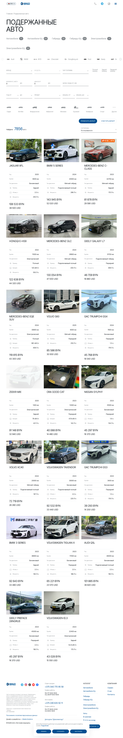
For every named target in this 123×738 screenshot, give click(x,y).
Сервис (110, 688)
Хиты (85, 713)
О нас (110, 691)
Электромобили (89, 705)
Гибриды (86, 696)
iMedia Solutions (27, 719)
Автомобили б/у (89, 691)
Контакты (111, 694)
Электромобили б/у (90, 708)
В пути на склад (89, 720)
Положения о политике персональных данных (21, 715)
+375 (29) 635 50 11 (54, 703)
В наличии (87, 717)
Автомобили (88, 688)
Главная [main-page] (9, 14)
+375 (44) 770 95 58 (54, 686)
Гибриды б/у (88, 699)
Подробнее (45, 725)
